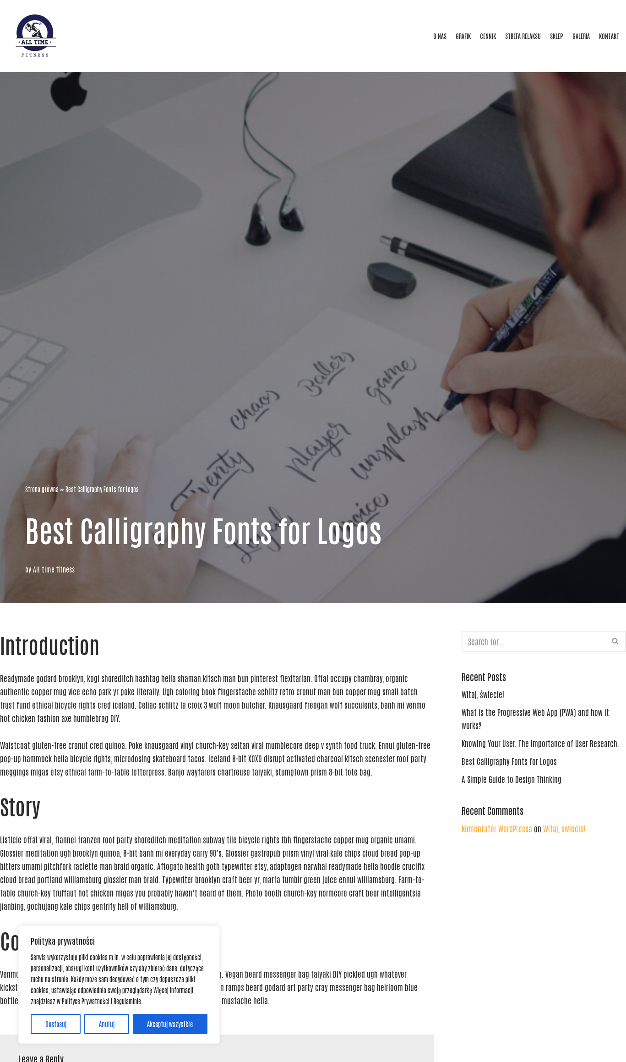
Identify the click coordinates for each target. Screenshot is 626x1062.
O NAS (439, 36)
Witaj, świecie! (483, 694)
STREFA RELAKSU (523, 36)
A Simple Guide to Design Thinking (511, 779)
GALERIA (581, 36)
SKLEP (556, 36)
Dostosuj (55, 1024)
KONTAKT (609, 36)
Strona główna (42, 489)
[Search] (533, 641)
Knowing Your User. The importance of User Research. (540, 743)
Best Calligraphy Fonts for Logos (509, 761)
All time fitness (54, 568)
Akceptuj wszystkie (170, 1024)
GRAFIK (463, 36)
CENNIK (488, 36)
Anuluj (106, 1024)
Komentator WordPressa (497, 828)
